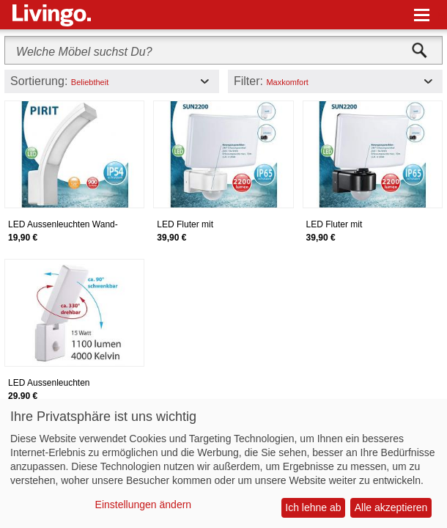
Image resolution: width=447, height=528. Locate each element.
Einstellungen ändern (143, 504)
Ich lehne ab (313, 507)
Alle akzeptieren (391, 507)
